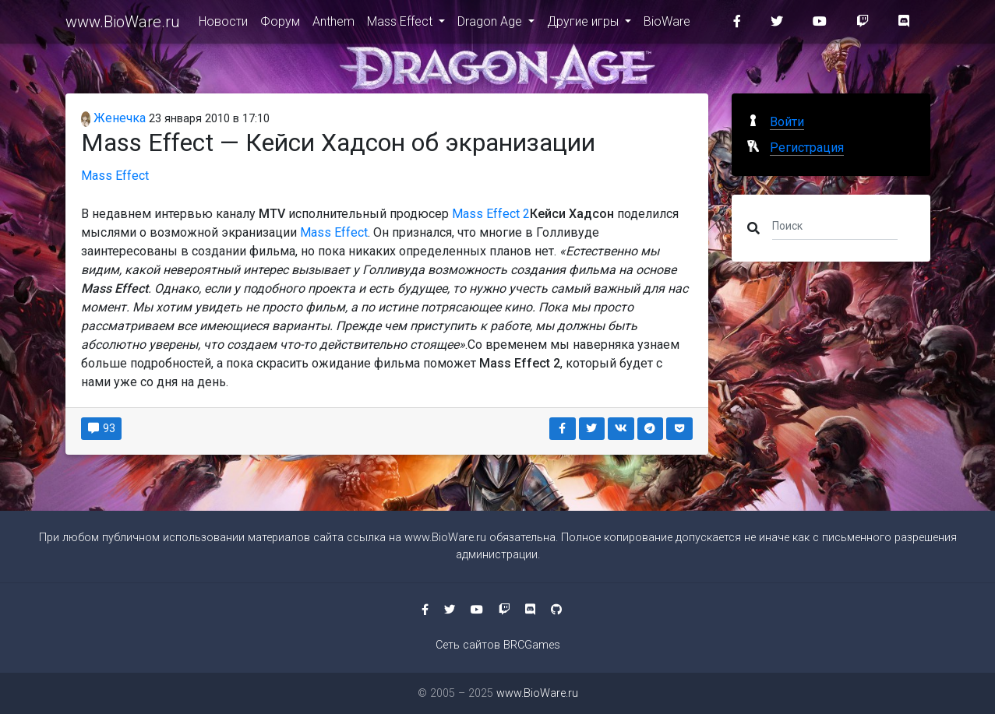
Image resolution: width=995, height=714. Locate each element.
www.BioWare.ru (122, 25)
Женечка (113, 118)
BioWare (667, 24)
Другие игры (584, 24)
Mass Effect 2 (491, 213)
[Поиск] (835, 225)
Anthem (333, 24)
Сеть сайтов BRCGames (498, 645)
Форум (280, 24)
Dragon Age (491, 24)
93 (101, 428)
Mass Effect (401, 24)
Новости (223, 24)
